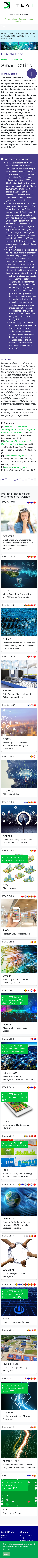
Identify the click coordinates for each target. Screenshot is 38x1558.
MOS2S (7, 1024)
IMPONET (8, 1412)
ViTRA (6, 590)
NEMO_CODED (11, 1461)
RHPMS (7, 639)
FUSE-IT (7, 1170)
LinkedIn (4, 1535)
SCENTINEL (9, 536)
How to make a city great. (15, 467)
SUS (5, 1509)
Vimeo (3, 1538)
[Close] (36, 33)
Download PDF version (11, 59)
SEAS (6, 1318)
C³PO (6, 1121)
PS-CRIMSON (10, 1073)
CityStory (8, 790)
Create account (22, 14)
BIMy (5, 884)
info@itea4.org (25, 1538)
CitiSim (7, 976)
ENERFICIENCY (11, 1364)
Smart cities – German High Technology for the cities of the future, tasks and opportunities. (18, 430)
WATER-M (8, 1270)
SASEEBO (8, 690)
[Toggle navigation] (4, 27)
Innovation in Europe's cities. (17, 455)
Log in (12, 14)
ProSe (6, 930)
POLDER (7, 836)
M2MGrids (8, 1218)
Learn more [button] (7, 1549)
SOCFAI (7, 739)
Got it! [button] (6, 1554)
